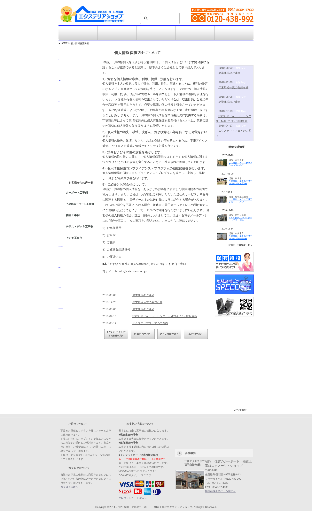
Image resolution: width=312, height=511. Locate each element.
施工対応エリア (117, 33)
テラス (78, 149)
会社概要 (249, 2)
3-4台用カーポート (78, 106)
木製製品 (78, 69)
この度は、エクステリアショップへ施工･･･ (240, 182)
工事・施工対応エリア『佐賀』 (78, 390)
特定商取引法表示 (232, 2)
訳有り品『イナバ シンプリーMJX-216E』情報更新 (164, 316)
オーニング (78, 128)
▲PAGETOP (240, 410)
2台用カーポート (78, 95)
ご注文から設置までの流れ (78, 297)
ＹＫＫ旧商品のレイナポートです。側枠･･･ (240, 218)
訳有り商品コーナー (195, 33)
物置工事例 (73, 215)
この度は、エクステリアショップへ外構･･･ (240, 237)
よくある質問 (194, 2)
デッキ (78, 138)
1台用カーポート (78, 85)
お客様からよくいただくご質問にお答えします (78, 317)
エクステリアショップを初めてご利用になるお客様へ (78, 256)
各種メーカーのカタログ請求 (78, 338)
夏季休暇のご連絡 (143, 295)
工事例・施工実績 (156, 33)
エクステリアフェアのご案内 (150, 323)
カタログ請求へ (69, 486)
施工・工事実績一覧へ (241, 245)
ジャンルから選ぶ (78, 33)
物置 (78, 117)
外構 (78, 160)
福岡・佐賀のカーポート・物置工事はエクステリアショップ (158, 507)
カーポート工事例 (77, 192)
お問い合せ (234, 33)
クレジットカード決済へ (132, 498)
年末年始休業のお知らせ (147, 302)
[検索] (159, 18)
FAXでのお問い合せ (78, 276)
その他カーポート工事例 (80, 204)
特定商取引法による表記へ (220, 491)
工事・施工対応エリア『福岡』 (78, 370)
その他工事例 (74, 238)
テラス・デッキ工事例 (80, 226)
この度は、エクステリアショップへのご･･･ (240, 163)
